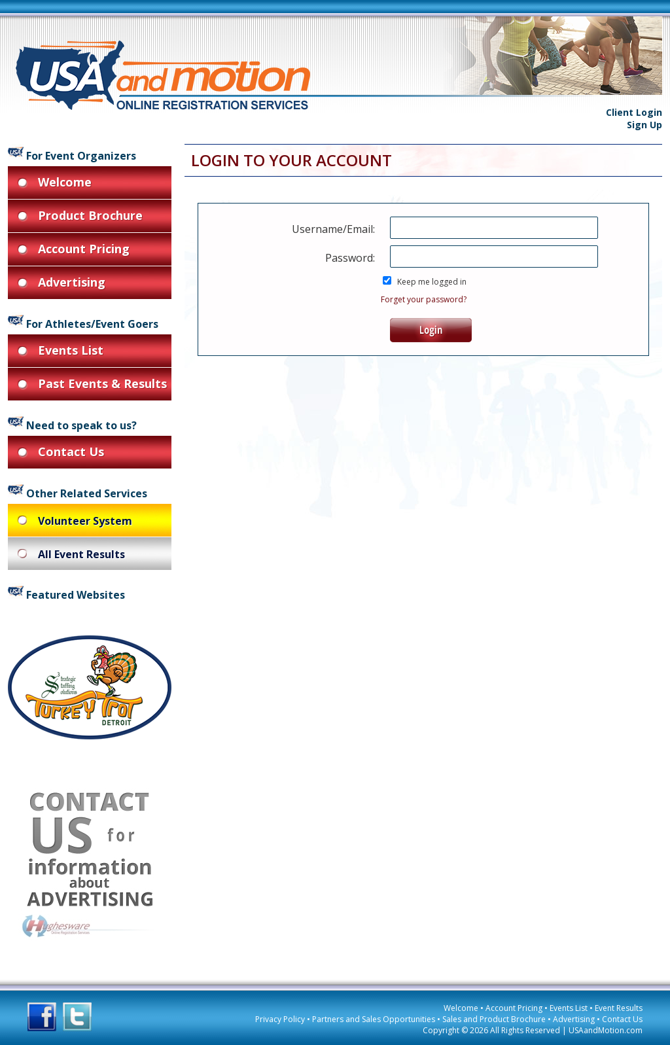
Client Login (634, 112)
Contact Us (622, 1019)
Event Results (619, 1008)
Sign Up (644, 124)
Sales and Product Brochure (494, 1019)
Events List (569, 1008)
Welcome (461, 1008)
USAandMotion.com (606, 1030)
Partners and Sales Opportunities (373, 1019)
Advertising (574, 1019)
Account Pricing (513, 1008)
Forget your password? (424, 299)
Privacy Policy (280, 1019)
